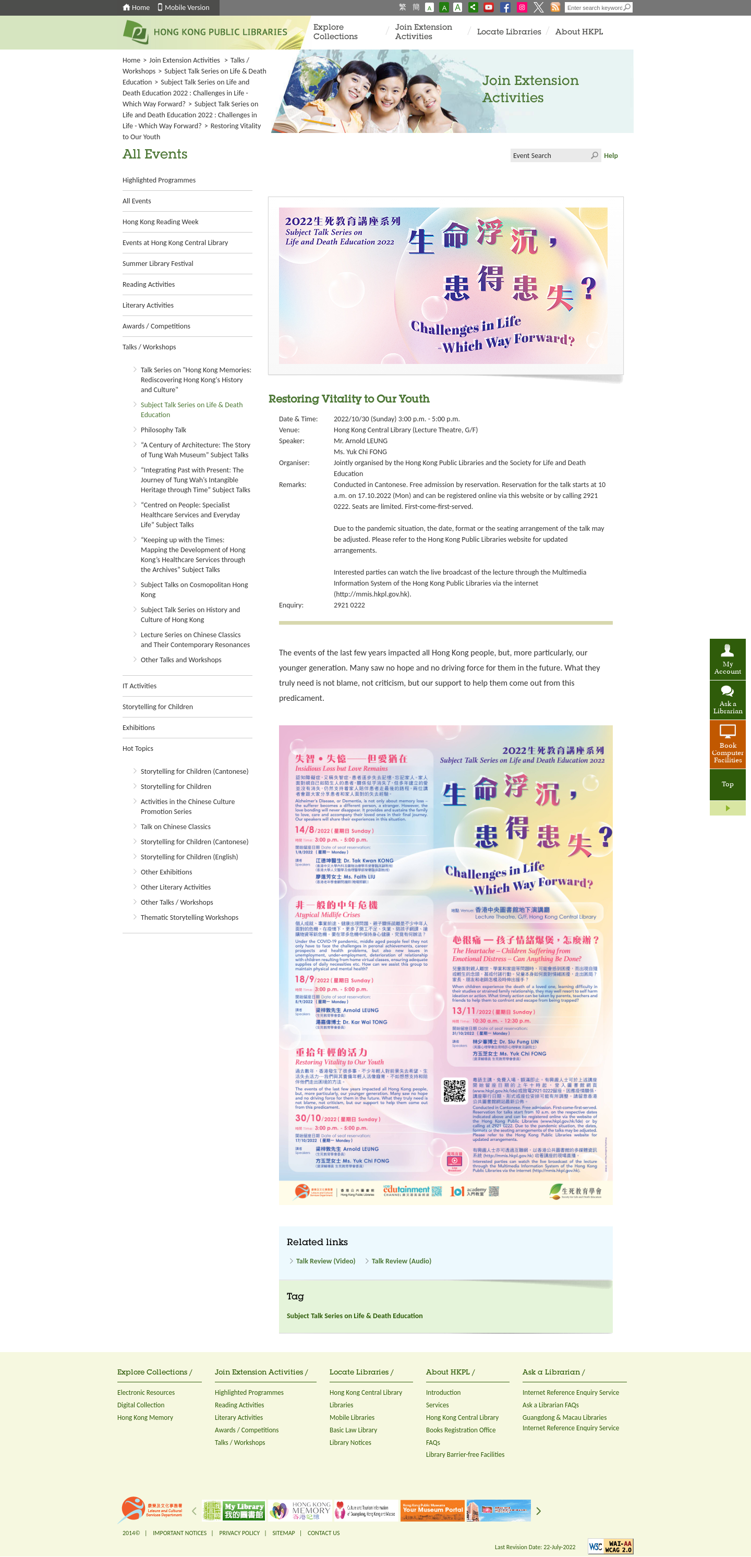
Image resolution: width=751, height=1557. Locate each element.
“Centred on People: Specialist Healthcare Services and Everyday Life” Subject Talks (190, 515)
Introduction (443, 1392)
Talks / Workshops (149, 347)
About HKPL (579, 33)
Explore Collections (335, 32)
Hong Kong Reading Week (161, 221)
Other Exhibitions (166, 872)
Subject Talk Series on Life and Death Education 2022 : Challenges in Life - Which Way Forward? (186, 93)
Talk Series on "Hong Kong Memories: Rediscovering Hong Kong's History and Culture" (196, 380)
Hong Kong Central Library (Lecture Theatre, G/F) (406, 429)
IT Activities (139, 686)
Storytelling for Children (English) (189, 857)
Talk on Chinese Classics (176, 826)
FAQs (433, 1442)
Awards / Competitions (156, 326)
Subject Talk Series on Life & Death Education (355, 1315)
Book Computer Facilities (728, 753)
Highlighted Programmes (159, 180)
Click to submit (594, 155)
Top (728, 784)
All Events (137, 201)
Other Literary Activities (176, 887)
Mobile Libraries (352, 1417)
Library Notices (350, 1442)
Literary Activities (148, 305)
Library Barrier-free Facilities (465, 1454)
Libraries (342, 1405)
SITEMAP (283, 1533)
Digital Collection (140, 1405)
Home (141, 7)
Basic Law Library (353, 1430)
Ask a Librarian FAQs (551, 1405)
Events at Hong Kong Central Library (175, 242)
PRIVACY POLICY (240, 1533)
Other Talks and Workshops (181, 659)
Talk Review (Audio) (401, 1261)
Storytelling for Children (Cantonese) (195, 771)
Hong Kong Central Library (366, 1392)
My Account (727, 668)
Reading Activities (149, 284)
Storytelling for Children (158, 706)
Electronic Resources (146, 1392)
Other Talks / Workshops (177, 902)
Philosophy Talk (163, 429)
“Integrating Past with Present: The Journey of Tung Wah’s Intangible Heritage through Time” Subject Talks (195, 480)
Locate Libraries (509, 33)
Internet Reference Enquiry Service (571, 1392)
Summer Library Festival (158, 263)
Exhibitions (139, 727)
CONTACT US (324, 1533)
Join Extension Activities (423, 32)
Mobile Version (187, 7)
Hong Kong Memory (145, 1417)
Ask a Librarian (728, 708)
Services (437, 1405)
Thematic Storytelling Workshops (189, 917)
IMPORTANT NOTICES (180, 1533)
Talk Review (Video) (326, 1261)
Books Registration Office (461, 1430)
